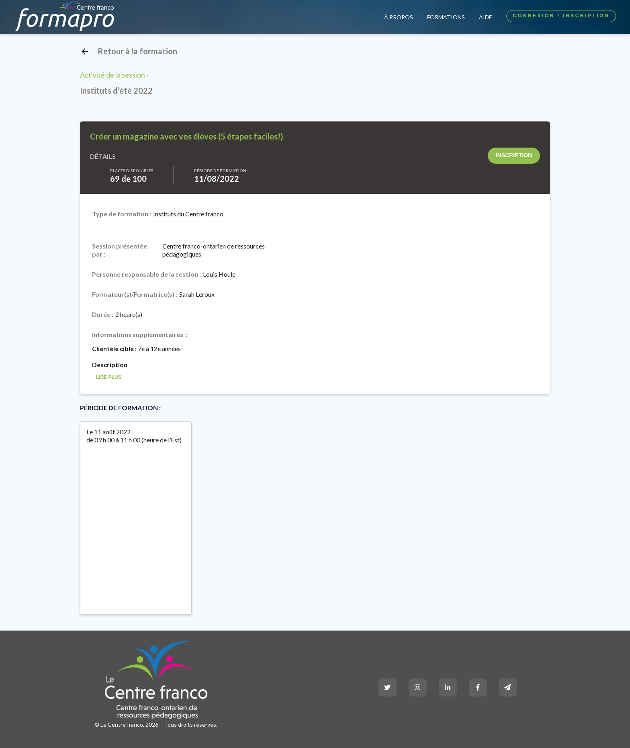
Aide (485, 17)
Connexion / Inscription (561, 15)
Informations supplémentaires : (139, 334)
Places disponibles (131, 170)
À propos (398, 17)
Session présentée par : (119, 250)
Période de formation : (221, 170)
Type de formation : (121, 214)
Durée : (102, 314)
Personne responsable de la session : (146, 274)
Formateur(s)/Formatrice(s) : (134, 294)
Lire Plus (108, 377)
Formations (446, 17)
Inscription (514, 155)
